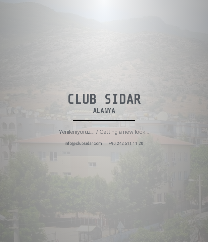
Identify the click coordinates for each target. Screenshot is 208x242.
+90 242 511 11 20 (126, 143)
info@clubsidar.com (83, 143)
